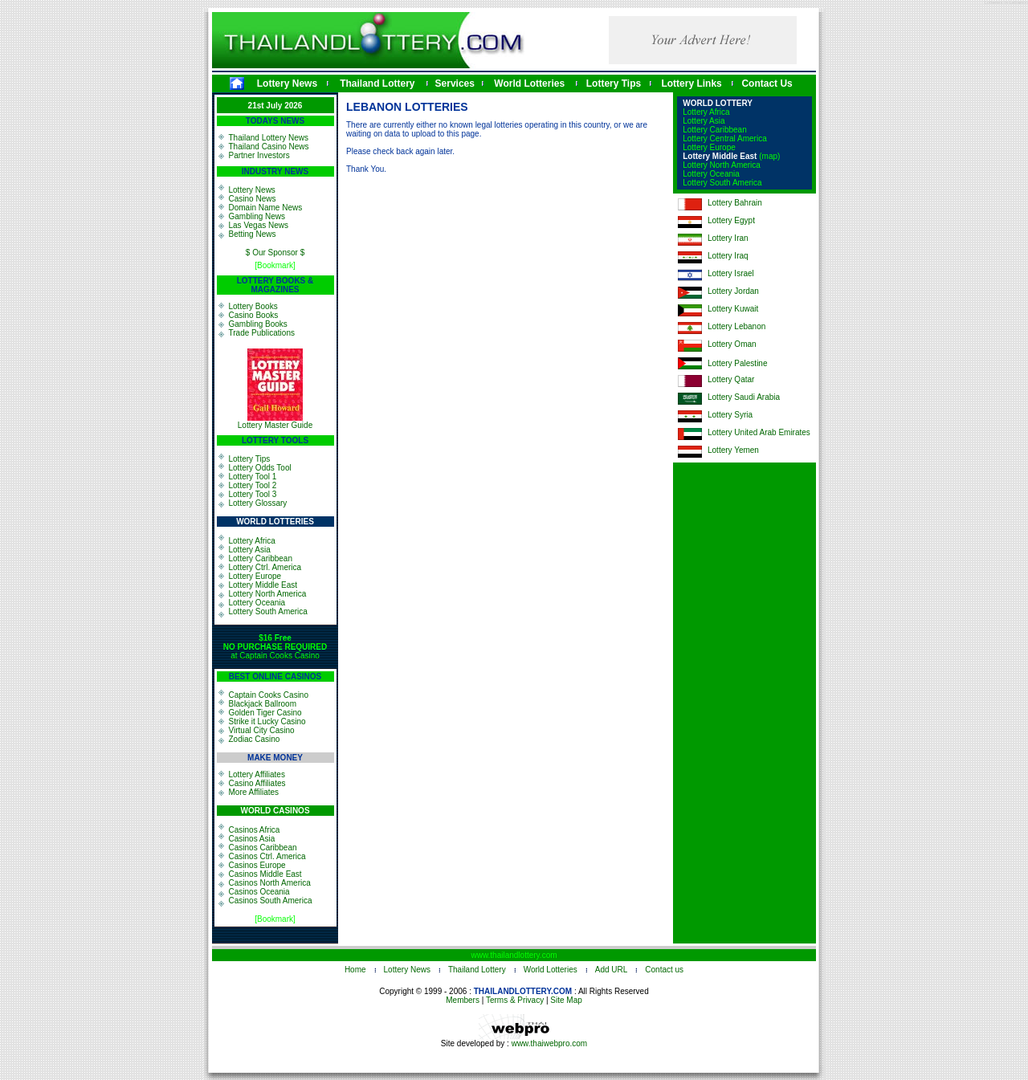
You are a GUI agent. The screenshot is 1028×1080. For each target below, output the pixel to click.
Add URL (611, 969)
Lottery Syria (730, 414)
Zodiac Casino (254, 739)
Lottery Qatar (731, 379)
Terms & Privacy (515, 1000)
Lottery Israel (731, 273)
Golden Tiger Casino (265, 712)
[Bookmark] (275, 265)
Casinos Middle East (265, 874)
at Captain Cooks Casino (275, 647)
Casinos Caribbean (263, 847)
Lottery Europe (255, 576)
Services (455, 83)
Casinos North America (270, 882)
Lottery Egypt (731, 220)
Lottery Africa (252, 540)
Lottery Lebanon (736, 326)
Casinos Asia (252, 838)
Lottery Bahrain (735, 202)
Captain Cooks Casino (269, 695)
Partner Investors (259, 155)
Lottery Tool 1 (253, 476)
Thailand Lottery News (269, 137)
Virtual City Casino (262, 730)
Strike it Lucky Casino (267, 721)
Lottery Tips (613, 83)
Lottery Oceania (257, 602)
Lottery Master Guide (275, 425)
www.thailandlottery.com (514, 955)
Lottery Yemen (733, 450)
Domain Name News (266, 207)
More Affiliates (254, 792)
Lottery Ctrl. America (265, 567)
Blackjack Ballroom (262, 703)
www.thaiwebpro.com (549, 1043)
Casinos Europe (257, 865)
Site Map (565, 1000)
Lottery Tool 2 (253, 485)
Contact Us (766, 83)
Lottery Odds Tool (260, 467)
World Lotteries (529, 83)
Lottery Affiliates (257, 774)
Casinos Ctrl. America (267, 856)
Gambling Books (258, 324)
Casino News (252, 198)
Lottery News (287, 83)
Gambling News (257, 216)
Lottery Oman (732, 344)
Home (355, 969)
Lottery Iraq (728, 255)
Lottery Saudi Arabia (744, 397)
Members (462, 1000)
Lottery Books (253, 306)
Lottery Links (691, 83)
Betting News (252, 234)
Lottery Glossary (258, 503)
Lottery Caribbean (261, 558)
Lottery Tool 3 (253, 494)
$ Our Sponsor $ (275, 252)
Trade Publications (262, 332)
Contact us (664, 969)
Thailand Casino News (269, 146)
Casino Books (254, 315)
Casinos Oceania (259, 891)
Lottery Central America (725, 138)
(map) (769, 156)
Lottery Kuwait (733, 308)
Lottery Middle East (263, 585)
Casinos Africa (254, 829)
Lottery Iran (728, 238)
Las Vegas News (259, 225)
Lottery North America (268, 593)
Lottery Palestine (738, 363)
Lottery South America (268, 611)
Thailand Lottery (377, 83)
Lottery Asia (250, 549)
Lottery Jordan (733, 291)
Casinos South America (270, 900)
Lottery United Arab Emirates (759, 432)
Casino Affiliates (257, 783)
